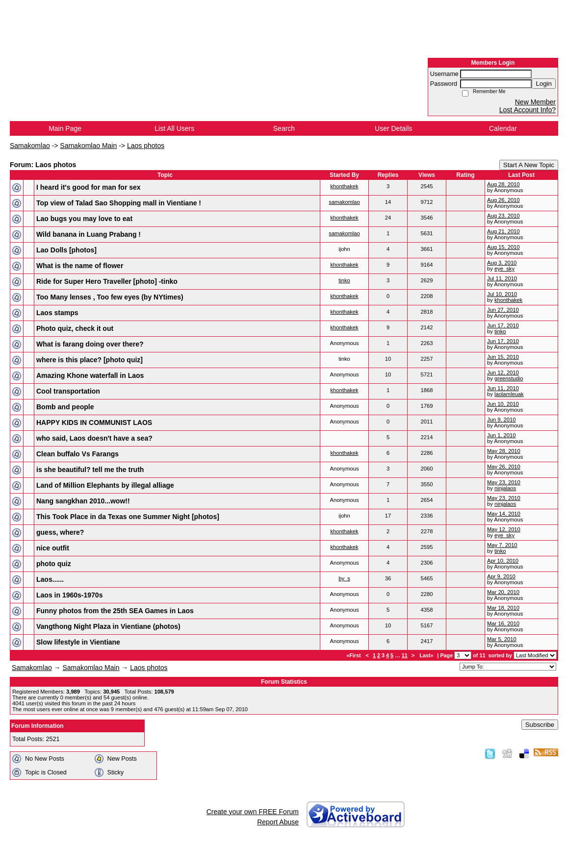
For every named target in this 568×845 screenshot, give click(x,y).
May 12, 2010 (503, 529)
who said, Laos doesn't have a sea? (94, 438)
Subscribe (539, 724)
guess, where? (60, 532)
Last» (427, 655)
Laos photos (145, 145)
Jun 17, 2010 (503, 325)
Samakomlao (30, 145)
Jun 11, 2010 (503, 388)
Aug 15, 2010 (503, 247)
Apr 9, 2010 (501, 576)
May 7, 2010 (502, 545)
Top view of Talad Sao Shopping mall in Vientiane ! (118, 203)
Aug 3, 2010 (501, 263)
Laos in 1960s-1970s (69, 595)
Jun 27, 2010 (503, 310)
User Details (393, 128)
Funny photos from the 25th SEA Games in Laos (115, 611)
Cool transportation (68, 391)
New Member (535, 102)
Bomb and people (65, 407)
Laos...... (50, 579)
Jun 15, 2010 (503, 357)
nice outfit (52, 548)
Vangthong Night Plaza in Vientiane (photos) (108, 626)
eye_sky (504, 269)
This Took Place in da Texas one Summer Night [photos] (127, 517)
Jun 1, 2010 (501, 435)
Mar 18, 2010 (503, 608)
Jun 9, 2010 (501, 419)
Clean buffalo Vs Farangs (77, 454)
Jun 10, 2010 (503, 404)
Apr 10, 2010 (502, 561)
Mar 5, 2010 (501, 639)
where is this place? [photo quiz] (89, 360)
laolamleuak (509, 394)
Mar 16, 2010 (503, 623)
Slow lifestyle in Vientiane (78, 642)
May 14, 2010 (503, 514)
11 (405, 655)
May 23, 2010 (503, 482)
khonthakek (344, 186)
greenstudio (508, 378)
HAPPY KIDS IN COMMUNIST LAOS (94, 422)
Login (544, 83)
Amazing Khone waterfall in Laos (90, 375)
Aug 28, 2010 (503, 184)
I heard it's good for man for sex (88, 187)
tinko (344, 280)
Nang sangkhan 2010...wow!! (83, 501)
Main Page (65, 128)
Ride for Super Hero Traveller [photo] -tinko (107, 281)
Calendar (503, 128)
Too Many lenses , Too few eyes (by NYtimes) (109, 297)
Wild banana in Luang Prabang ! (88, 234)
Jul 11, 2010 (502, 278)
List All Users (174, 128)
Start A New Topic (528, 165)
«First (354, 655)
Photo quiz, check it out (74, 328)
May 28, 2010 (503, 451)
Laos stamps (57, 313)
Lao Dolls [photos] (66, 250)
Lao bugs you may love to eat (84, 219)
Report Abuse (278, 822)
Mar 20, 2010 (503, 592)
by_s (344, 578)
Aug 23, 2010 (503, 216)
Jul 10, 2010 (502, 294)
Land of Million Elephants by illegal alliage (105, 485)
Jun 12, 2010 (503, 372)
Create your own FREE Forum (253, 812)
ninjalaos (505, 488)
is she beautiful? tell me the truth (90, 469)
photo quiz (53, 564)
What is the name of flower (79, 266)
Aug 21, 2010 (503, 231)
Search (284, 128)
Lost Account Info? (527, 110)
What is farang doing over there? (90, 344)
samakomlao (344, 202)
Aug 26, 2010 (503, 200)
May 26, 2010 (503, 467)
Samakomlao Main (88, 145)
